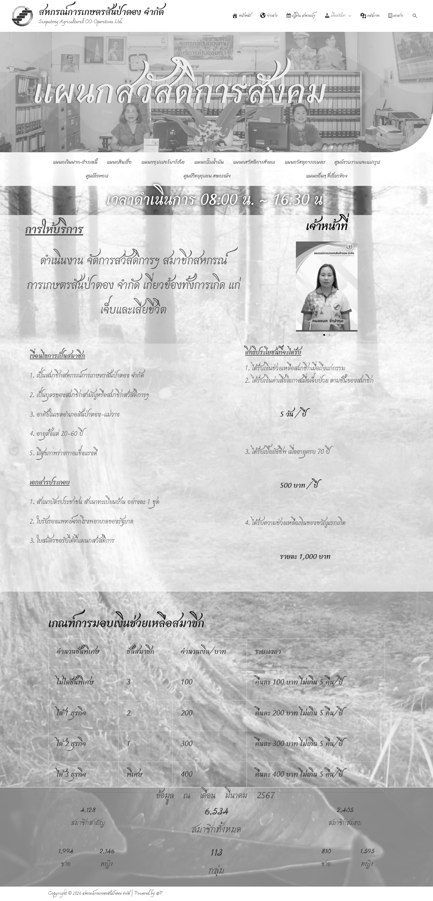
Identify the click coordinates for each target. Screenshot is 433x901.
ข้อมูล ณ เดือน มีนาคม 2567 (215, 796)
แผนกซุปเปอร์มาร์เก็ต (163, 162)
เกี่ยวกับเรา (334, 15)
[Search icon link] (415, 16)
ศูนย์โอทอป (97, 175)
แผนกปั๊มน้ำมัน (209, 162)
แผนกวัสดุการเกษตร (305, 162)
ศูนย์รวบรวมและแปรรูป (357, 162)
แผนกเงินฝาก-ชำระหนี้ (75, 162)
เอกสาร (395, 15)
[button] (277, 286)
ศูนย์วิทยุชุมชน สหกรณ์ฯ (207, 175)
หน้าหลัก (241, 15)
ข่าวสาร (269, 15)
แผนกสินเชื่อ (119, 162)
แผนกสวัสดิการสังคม (254, 162)
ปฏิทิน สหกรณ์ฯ (301, 15)
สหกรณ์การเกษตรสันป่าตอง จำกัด (101, 12)
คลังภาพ (369, 15)
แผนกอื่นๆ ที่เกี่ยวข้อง (326, 175)
